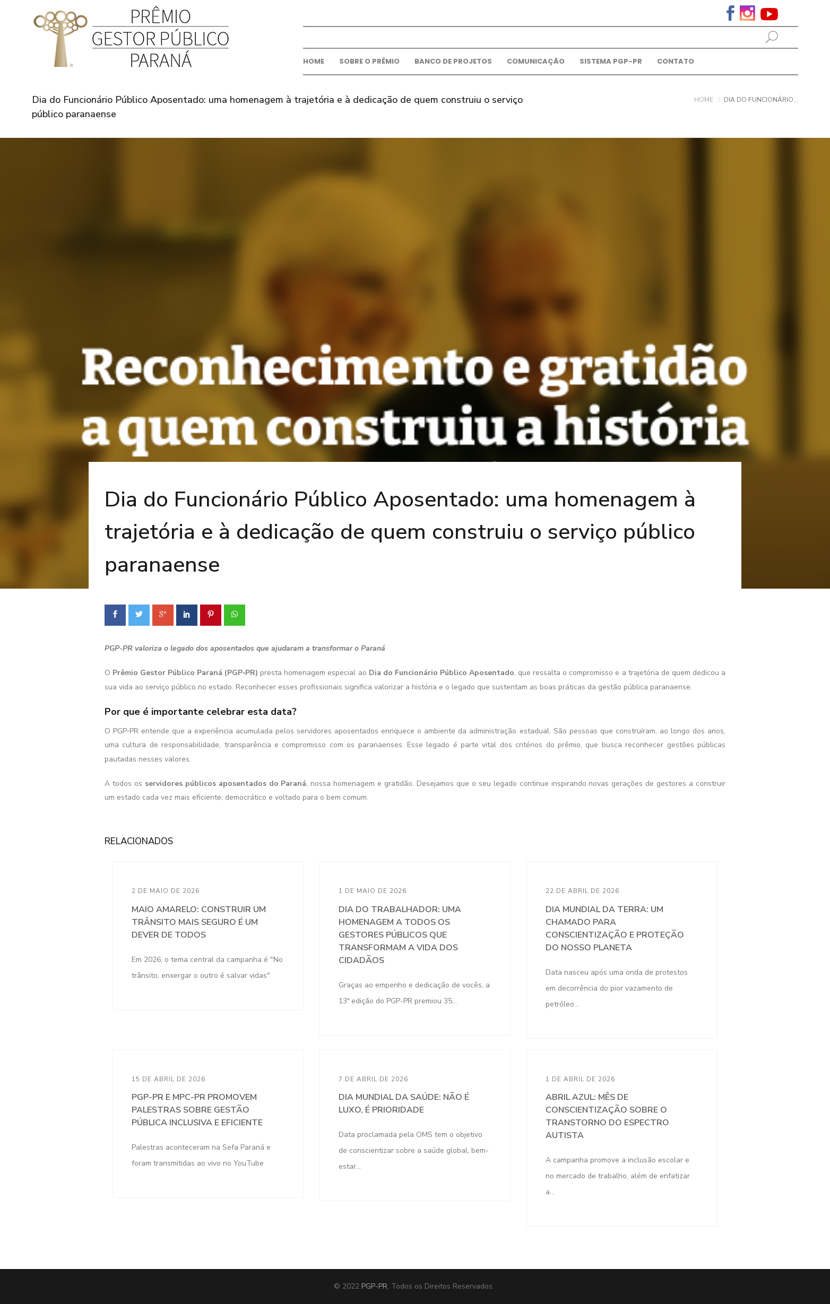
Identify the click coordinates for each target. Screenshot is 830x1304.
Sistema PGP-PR (611, 61)
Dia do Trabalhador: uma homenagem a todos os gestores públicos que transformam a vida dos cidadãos (400, 935)
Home (313, 61)
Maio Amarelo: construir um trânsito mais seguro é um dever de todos (199, 922)
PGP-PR (374, 1286)
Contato (675, 61)
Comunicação (536, 61)
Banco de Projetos (453, 61)
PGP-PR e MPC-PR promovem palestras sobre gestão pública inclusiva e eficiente (197, 1109)
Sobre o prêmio (369, 61)
